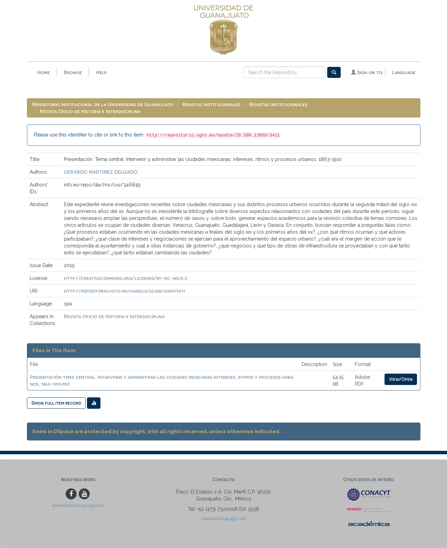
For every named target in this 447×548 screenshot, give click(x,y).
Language (403, 72)
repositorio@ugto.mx (223, 518)
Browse (73, 72)
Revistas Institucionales (211, 104)
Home (43, 72)
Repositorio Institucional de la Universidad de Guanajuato (102, 104)
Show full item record (56, 402)
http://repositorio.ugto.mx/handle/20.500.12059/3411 (124, 291)
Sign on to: (367, 72)
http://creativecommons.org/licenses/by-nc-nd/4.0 (125, 278)
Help (101, 72)
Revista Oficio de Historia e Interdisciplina (90, 111)
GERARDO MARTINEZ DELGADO (100, 172)
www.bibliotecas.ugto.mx (78, 505)
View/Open (400, 379)
